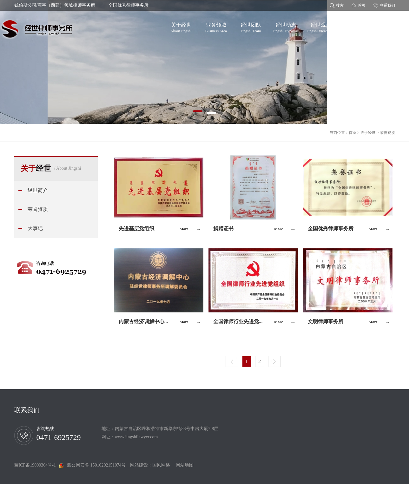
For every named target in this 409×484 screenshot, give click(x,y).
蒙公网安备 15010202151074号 (96, 465)
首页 (362, 5)
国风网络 (161, 465)
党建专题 (355, 26)
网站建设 (139, 465)
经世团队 (251, 26)
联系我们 (387, 5)
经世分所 (390, 26)
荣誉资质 (387, 132)
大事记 (35, 228)
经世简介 (38, 190)
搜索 (340, 5)
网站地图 (182, 465)
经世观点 (320, 26)
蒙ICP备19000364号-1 (36, 465)
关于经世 (181, 26)
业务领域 (216, 26)
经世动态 (286, 26)
